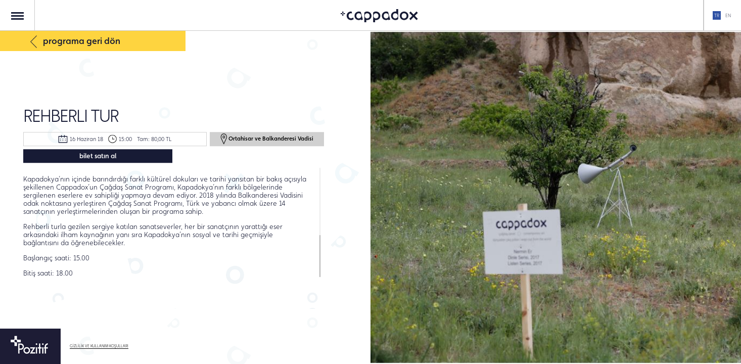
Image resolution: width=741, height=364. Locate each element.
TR (716, 15)
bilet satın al (97, 156)
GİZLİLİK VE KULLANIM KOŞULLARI (99, 346)
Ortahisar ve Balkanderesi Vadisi (266, 138)
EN (728, 15)
